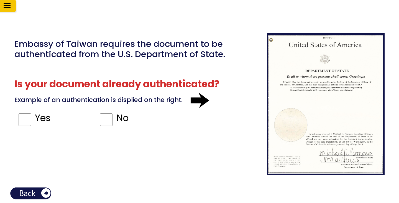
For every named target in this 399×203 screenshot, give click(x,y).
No (122, 118)
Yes (42, 118)
